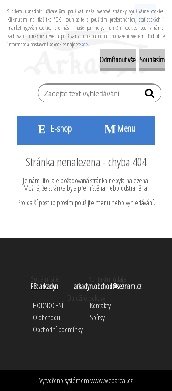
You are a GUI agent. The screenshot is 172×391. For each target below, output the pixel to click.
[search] (150, 95)
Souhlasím (152, 60)
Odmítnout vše (118, 60)
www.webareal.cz (111, 380)
